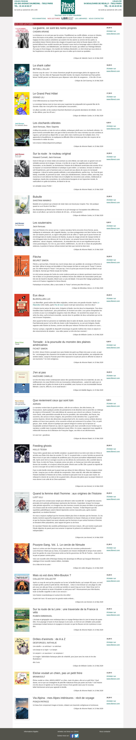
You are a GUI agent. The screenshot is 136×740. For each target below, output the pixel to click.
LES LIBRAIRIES (81, 18)
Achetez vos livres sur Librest (68, 731)
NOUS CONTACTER (96, 18)
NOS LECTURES (54, 18)
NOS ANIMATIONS (39, 18)
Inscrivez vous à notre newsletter (68, 15)
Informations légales (31, 731)
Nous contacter (104, 731)
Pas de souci (59, 305)
